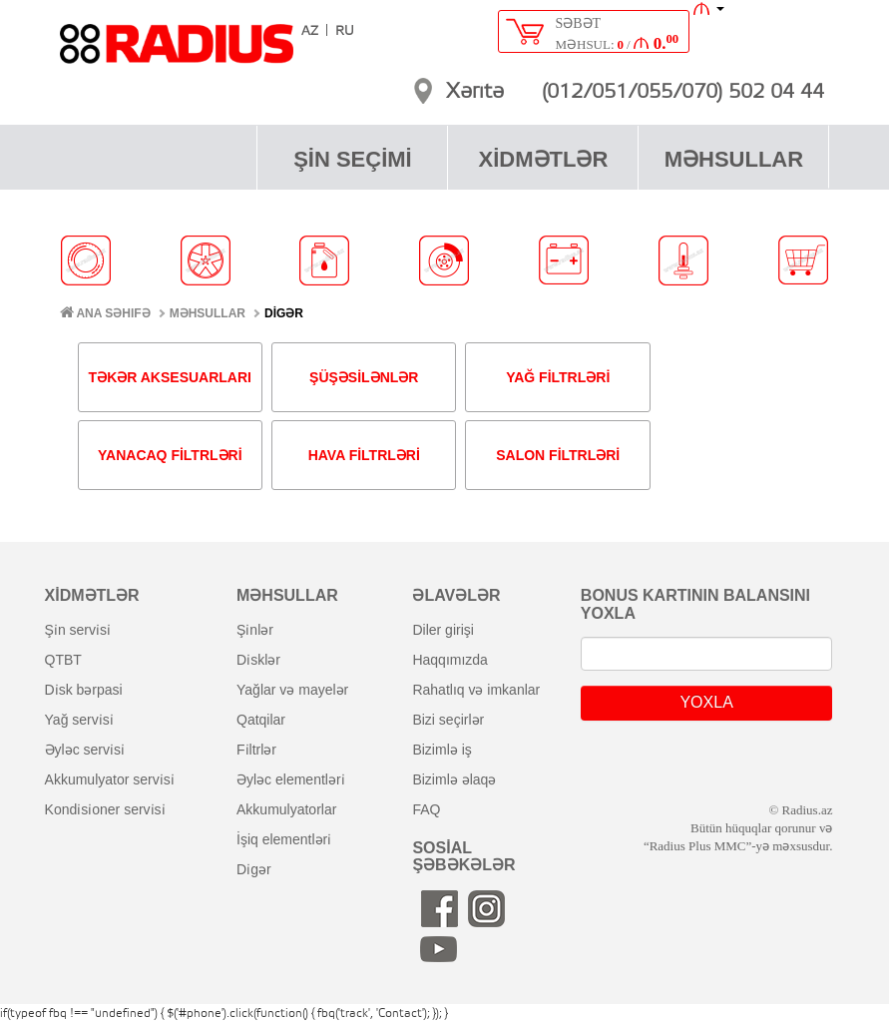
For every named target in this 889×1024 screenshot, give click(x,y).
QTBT (63, 660)
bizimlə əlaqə (454, 779)
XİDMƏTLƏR (544, 159)
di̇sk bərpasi (84, 690)
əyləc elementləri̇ (290, 779)
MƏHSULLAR (734, 159)
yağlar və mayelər (292, 690)
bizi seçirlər (448, 720)
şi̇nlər (254, 630)
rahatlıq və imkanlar (476, 690)
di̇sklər (258, 660)
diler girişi (442, 630)
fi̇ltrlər (256, 750)
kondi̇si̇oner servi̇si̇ (105, 809)
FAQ (426, 809)
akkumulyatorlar (286, 809)
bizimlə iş (441, 750)
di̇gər (253, 869)
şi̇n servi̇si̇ (78, 630)
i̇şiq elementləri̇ (283, 839)
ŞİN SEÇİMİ (352, 159)
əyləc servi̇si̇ (85, 750)
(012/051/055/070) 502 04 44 (683, 93)
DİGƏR (283, 313)
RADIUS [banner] (176, 53)
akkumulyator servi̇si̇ (110, 779)
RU (344, 31)
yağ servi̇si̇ (79, 720)
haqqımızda (450, 660)
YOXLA (705, 702)
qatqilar (260, 720)
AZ (309, 31)
